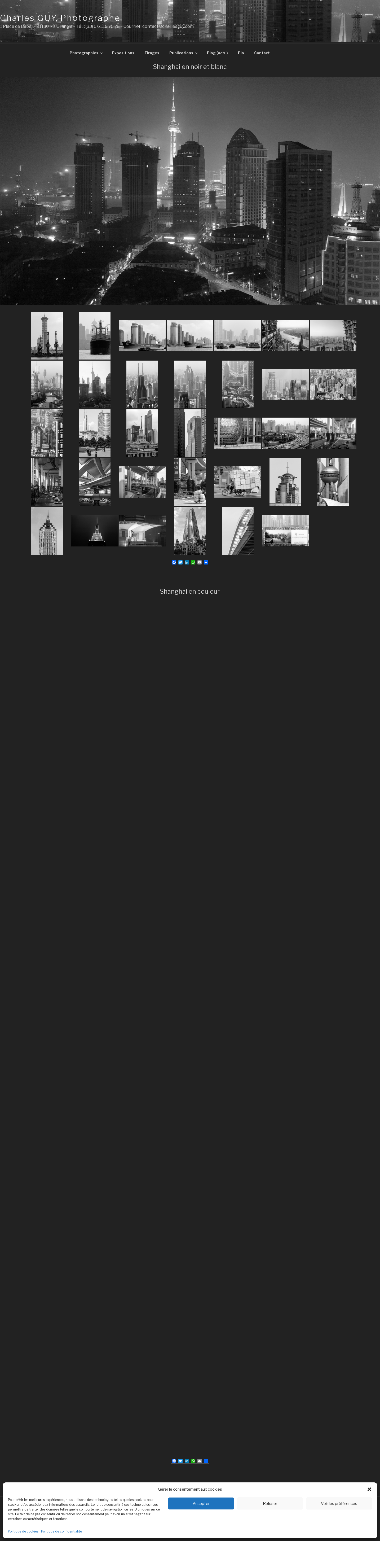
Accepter (201, 1503)
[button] (369, 1489)
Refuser (270, 1503)
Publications (183, 52)
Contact (262, 52)
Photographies (86, 52)
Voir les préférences (339, 1503)
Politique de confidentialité (61, 1531)
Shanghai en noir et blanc (190, 66)
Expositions (123, 52)
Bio (241, 52)
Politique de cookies (23, 1531)
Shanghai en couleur (190, 590)
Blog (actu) (217, 52)
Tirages (151, 52)
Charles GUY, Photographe (60, 18)
